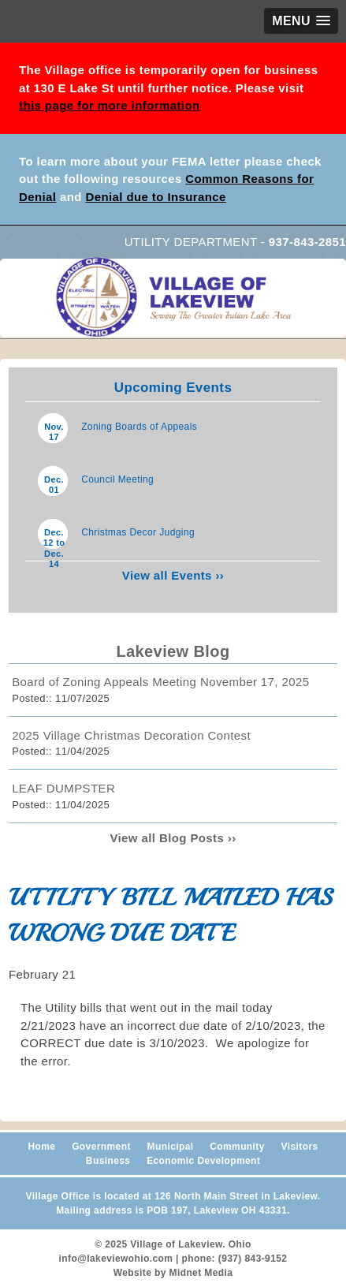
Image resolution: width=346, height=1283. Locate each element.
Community (237, 1146)
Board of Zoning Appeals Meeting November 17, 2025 (160, 681)
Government (101, 1146)
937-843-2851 (307, 241)
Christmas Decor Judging (138, 532)
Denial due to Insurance (155, 196)
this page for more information (109, 105)
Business (108, 1160)
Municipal (170, 1146)
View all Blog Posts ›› (173, 838)
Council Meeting (117, 479)
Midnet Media (201, 1272)
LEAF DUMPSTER (63, 788)
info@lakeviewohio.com (116, 1258)
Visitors (299, 1146)
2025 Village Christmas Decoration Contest (131, 735)
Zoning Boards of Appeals (139, 426)
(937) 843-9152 (253, 1258)
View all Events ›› (173, 575)
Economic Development (203, 1160)
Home (41, 1146)
